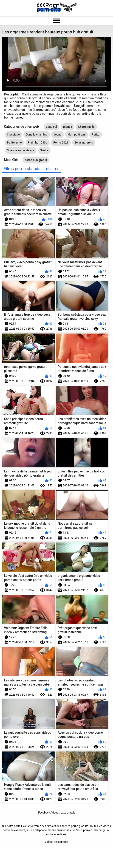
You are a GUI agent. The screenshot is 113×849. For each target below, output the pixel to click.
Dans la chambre (36, 134)
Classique (13, 134)
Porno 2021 (60, 142)
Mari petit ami (77, 134)
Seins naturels (83, 142)
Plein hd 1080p (37, 142)
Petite (95, 134)
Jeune (57, 134)
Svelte (44, 150)
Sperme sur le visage (20, 150)
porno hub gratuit (36, 160)
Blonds (67, 126)
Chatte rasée (86, 126)
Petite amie (14, 142)
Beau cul (51, 126)
